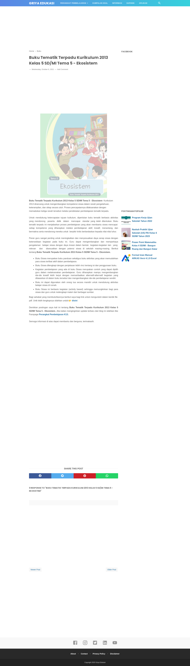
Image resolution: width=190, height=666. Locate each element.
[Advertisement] (95, 27)
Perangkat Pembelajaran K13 (53, 314)
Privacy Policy (99, 654)
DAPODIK (131, 3)
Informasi (117, 3)
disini (74, 300)
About (73, 654)
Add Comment (62, 69)
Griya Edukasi (41, 3)
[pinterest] (85, 475)
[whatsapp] (107, 475)
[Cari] (159, 3)
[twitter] (62, 475)
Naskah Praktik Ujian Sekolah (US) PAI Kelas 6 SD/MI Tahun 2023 (144, 232)
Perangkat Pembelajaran (73, 3)
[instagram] (85, 644)
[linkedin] (105, 644)
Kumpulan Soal (100, 3)
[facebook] (40, 475)
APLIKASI (143, 3)
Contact (84, 654)
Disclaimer (115, 654)
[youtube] (114, 644)
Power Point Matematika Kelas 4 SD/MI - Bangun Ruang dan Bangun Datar (144, 245)
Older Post (111, 570)
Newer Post (35, 570)
